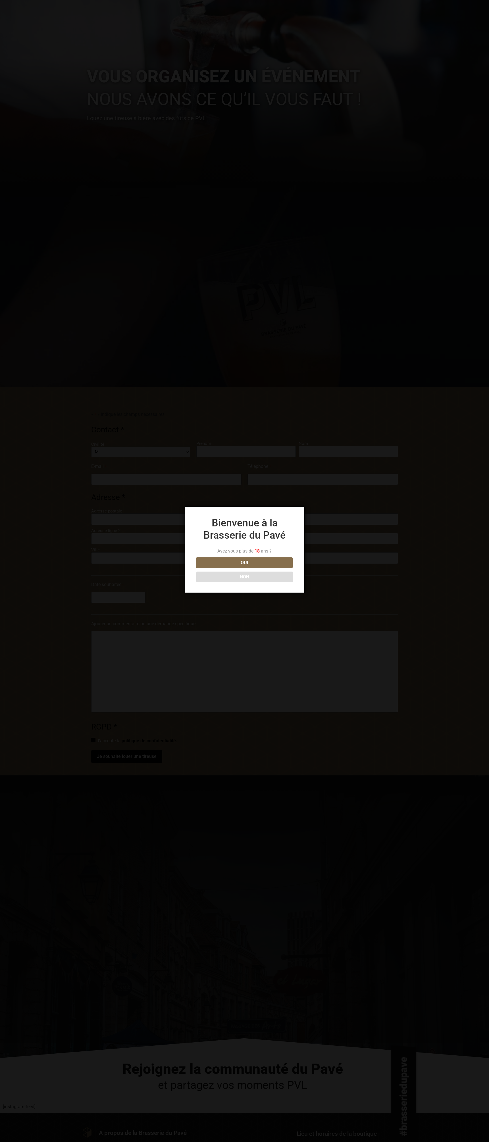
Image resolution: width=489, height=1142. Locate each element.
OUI (219, 569)
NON (269, 569)
